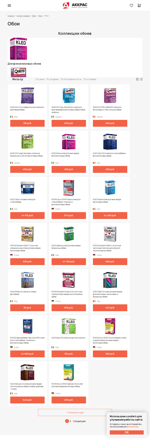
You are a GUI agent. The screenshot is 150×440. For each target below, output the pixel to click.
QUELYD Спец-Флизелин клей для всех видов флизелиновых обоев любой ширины (57, 110)
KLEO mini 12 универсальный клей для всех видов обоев (22, 108)
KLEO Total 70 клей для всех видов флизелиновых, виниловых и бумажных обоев (90, 248)
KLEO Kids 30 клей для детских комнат (23, 292)
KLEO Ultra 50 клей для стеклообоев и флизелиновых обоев (57, 156)
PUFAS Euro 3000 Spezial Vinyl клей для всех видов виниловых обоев (124, 294)
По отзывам (90, 79)
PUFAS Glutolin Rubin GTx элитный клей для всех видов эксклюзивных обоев (57, 248)
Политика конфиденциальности (127, 396)
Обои (34, 16)
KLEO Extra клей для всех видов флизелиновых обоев (23, 154)
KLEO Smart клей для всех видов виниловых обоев (21, 200)
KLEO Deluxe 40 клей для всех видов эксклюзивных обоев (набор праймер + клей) (90, 294)
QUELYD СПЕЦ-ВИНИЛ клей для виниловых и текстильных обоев (91, 110)
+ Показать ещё (75, 320)
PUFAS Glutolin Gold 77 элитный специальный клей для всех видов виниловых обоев (56, 202)
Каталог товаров (23, 16)
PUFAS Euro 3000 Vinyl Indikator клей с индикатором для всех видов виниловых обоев (57, 294)
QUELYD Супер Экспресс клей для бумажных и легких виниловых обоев (124, 110)
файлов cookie (132, 426)
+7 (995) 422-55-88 (21, 396)
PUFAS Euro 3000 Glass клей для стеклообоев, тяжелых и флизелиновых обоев (123, 156)
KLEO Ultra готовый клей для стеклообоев (90, 154)
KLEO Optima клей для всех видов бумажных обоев (89, 200)
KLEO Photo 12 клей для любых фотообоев (23, 246)
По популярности (70, 79)
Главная (11, 16)
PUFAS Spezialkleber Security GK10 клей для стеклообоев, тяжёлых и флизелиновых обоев (123, 248)
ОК (127, 432)
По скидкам (52, 79)
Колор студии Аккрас (75, 5)
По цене (40, 79)
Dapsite (83, 430)
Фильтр (17, 79)
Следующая (79, 328)
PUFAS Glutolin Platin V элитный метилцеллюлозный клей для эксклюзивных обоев (124, 202)
